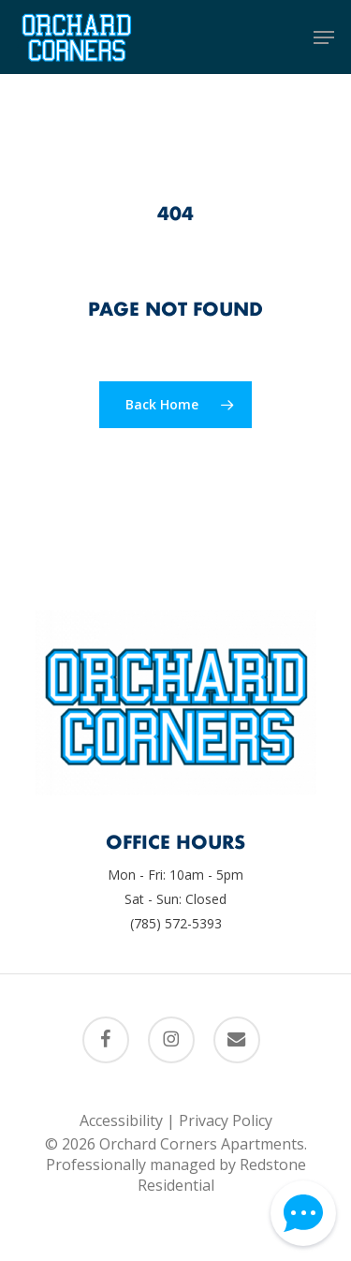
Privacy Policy (225, 1120)
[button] (324, 37)
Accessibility (121, 1120)
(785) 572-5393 (176, 923)
